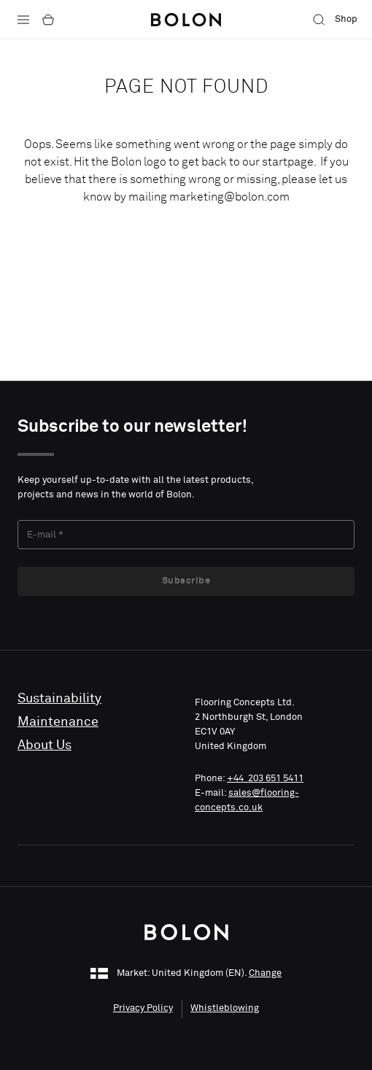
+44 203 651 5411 (265, 778)
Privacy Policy (143, 1008)
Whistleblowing (224, 1008)
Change (265, 973)
